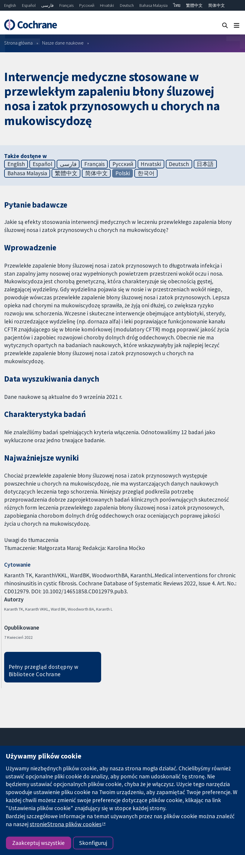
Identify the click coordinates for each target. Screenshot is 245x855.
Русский (86, 5)
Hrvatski (107, 5)
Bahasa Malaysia (153, 5)
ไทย (176, 5)
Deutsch (127, 5)
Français (66, 5)
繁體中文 (194, 5)
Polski (122, 173)
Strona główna (18, 43)
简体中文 (216, 5)
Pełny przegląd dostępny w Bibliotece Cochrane (44, 670)
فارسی (47, 5)
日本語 (205, 163)
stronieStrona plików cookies (65, 824)
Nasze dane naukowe (63, 43)
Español (29, 5)
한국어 (146, 173)
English (10, 5)
